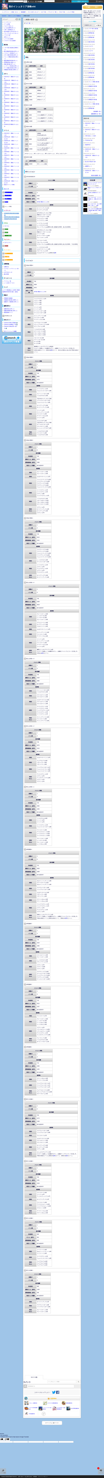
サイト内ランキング (33, 12)
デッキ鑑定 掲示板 (11, 68)
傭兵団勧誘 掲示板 (10, 60)
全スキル (7, 226)
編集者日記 (9, 309)
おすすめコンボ (8, 272)
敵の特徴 (6, 274)
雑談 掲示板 (9, 64)
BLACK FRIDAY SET (90, 161)
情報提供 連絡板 (8, 298)
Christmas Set (88, 140)
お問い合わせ (21, 1476)
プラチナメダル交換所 (10, 40)
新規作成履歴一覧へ (96, 175)
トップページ (5, 12)
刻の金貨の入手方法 (11, 31)
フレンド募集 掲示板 (93, 81)
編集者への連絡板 (11, 301)
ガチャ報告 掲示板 (11, 55)
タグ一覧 (43, 12)
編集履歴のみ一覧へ (96, 113)
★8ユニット (7, 37)
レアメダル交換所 (8, 38)
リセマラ (8, 26)
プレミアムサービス (11, 33)
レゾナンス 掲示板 (11, 66)
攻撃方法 (6, 266)
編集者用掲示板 (10, 310)
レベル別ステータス (9, 283)
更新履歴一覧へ (97, 111)
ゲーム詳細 (7, 24)
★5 (38, 202)
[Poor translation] (7, 1439)
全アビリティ (8, 242)
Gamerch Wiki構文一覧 (10, 324)
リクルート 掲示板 (10, 53)
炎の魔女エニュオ (43, 202)
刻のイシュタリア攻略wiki (22, 6)
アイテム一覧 (7, 281)
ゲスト (65, 1)
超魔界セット (88, 166)
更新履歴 (23, 12)
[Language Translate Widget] (51, 1)
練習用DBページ (8, 312)
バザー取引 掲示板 (93, 28)
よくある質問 (9, 27)
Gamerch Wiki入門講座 (10, 322)
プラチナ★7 (7, 35)
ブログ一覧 (62, 12)
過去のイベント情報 (9, 184)
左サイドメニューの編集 (9, 331)
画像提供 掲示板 (11, 69)
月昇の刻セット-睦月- (90, 136)
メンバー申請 (70, 12)
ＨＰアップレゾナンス (11, 217)
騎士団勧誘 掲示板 (11, 51)
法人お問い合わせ (28, 1476)
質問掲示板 (9, 62)
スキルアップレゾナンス (10, 219)
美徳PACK (87, 144)
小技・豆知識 (9, 29)
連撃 (55, 252)
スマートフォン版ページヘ (52, 1422)
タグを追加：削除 (33, 23)
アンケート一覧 (52, 12)
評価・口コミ (14, 12)
